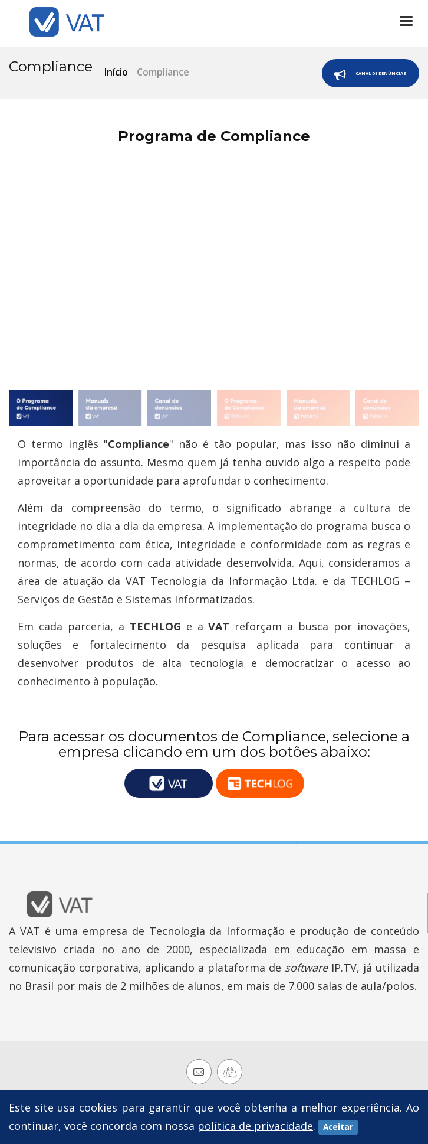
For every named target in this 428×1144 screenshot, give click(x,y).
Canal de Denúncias (328, 75)
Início (116, 72)
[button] (405, 272)
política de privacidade (255, 1126)
